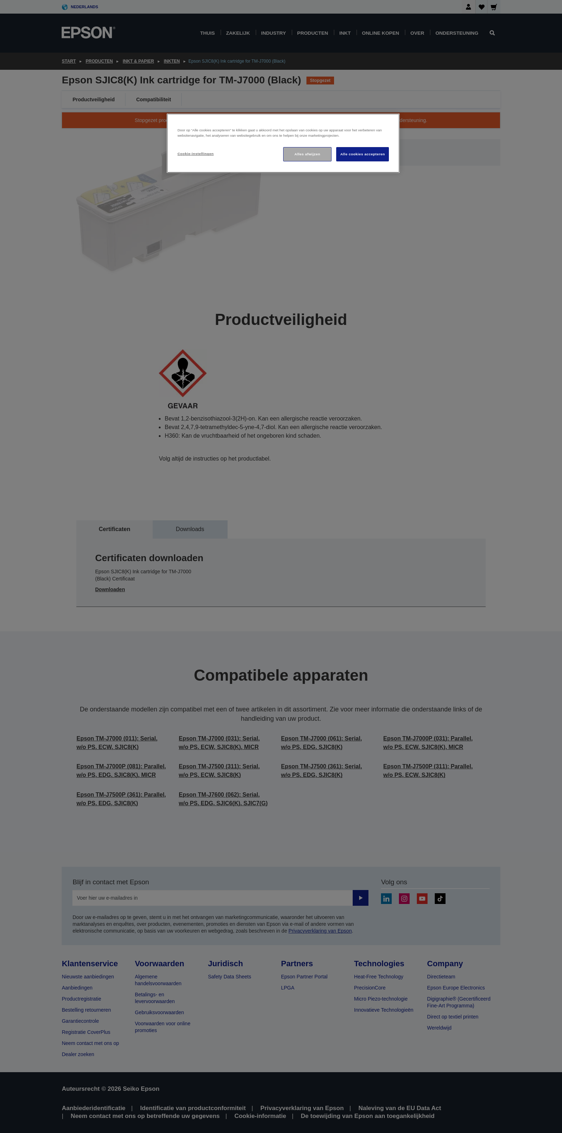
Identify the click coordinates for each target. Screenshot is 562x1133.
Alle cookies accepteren (362, 154)
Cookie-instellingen (195, 154)
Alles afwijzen (307, 154)
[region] (283, 143)
